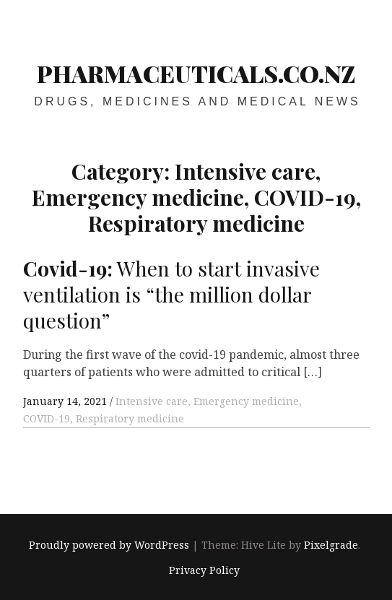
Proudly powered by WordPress (109, 545)
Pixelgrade (331, 545)
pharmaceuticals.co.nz (196, 73)
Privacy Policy (204, 570)
